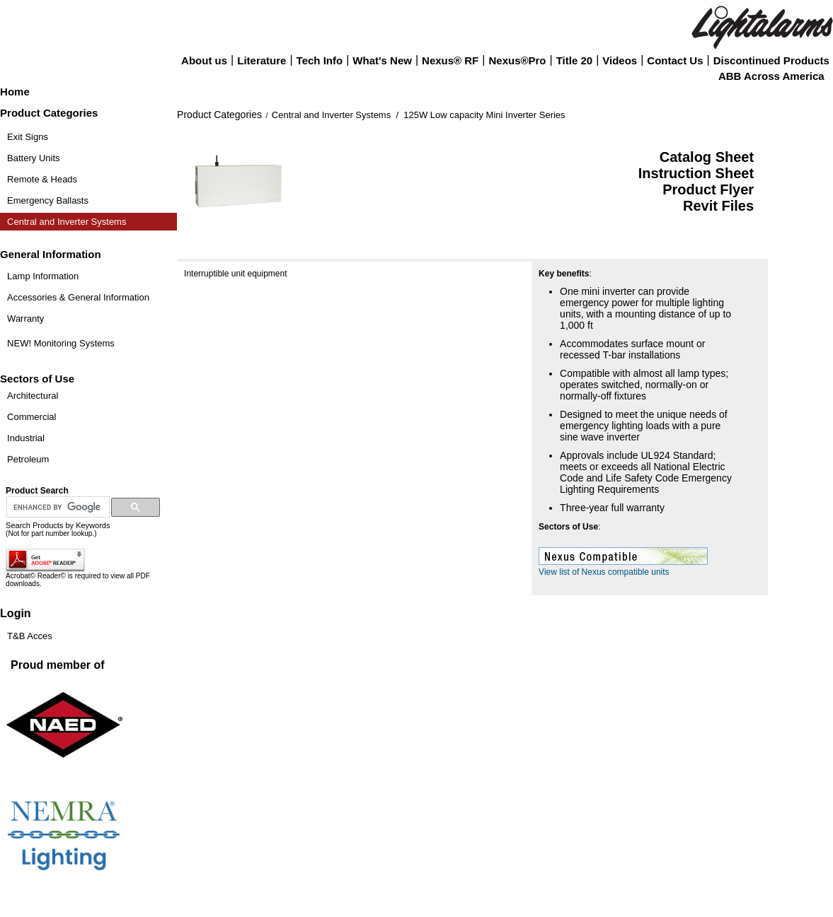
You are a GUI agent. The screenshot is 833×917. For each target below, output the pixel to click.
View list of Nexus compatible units (604, 572)
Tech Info (320, 60)
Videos (619, 60)
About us (204, 60)
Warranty (25, 318)
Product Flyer (708, 189)
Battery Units (33, 158)
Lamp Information (43, 276)
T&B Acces (29, 636)
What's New (382, 60)
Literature (261, 60)
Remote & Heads (42, 179)
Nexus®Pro (517, 60)
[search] (56, 507)
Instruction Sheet (696, 173)
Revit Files (718, 206)
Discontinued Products (771, 60)
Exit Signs (27, 137)
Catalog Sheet (707, 157)
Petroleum (28, 459)
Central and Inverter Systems (66, 221)
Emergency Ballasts (47, 200)
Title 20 (574, 60)
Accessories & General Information (78, 297)
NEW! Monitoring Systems (61, 343)
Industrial (26, 438)
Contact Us (675, 60)
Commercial (31, 416)
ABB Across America (771, 76)
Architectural (32, 395)
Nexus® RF (450, 60)
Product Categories (219, 114)
